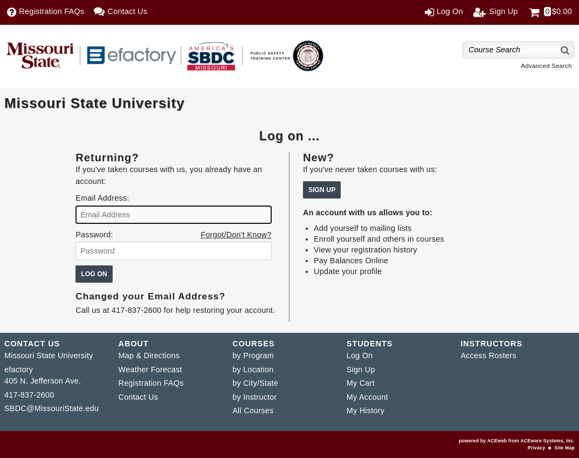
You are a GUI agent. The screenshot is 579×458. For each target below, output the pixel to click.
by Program (253, 355)
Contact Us (138, 397)
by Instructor (254, 397)
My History (365, 410)
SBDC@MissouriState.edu (51, 408)
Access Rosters (488, 355)
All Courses (252, 410)
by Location (252, 369)
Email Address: (102, 198)
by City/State (255, 383)
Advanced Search (546, 66)
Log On (360, 355)
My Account (367, 397)
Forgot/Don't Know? (236, 234)
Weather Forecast (150, 369)
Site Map (565, 447)
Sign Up (361, 369)
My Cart (361, 383)
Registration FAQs (151, 383)
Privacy (536, 447)
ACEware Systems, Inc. (547, 440)
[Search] (565, 49)
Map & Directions (149, 355)
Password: (94, 234)
